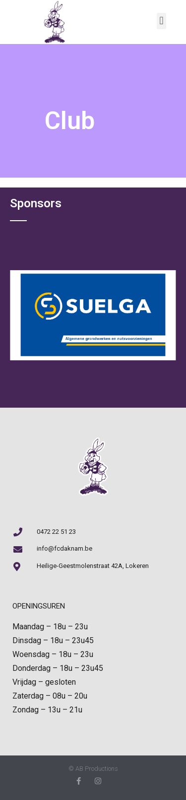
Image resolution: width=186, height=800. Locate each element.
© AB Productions (93, 768)
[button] (161, 21)
